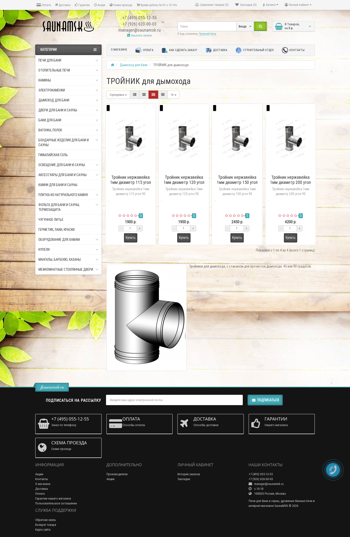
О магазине (119, 49)
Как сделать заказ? (179, 50)
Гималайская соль (53, 155)
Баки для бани (68, 120)
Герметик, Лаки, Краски (56, 229)
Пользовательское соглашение (56, 503)
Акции (39, 474)
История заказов (188, 474)
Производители (117, 474)
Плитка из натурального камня (68, 194)
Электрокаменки (68, 90)
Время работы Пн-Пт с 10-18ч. (157, 5)
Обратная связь (45, 520)
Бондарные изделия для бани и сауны (68, 142)
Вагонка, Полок (68, 130)
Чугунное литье (50, 219)
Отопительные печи (68, 70)
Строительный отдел (255, 50)
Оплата (43, 5)
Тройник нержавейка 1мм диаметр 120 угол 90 (184, 182)
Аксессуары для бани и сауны (68, 174)
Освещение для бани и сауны (68, 164)
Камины (68, 80)
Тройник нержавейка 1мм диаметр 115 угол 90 (130, 182)
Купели (68, 249)
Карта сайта (43, 530)
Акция (99, 5)
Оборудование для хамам (68, 239)
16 (173, 95)
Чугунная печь (207, 34)
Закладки (183, 479)
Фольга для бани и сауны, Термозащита (68, 207)
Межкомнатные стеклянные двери (68, 269)
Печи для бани (68, 60)
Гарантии (82, 5)
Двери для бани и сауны (68, 110)
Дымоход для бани (68, 100)
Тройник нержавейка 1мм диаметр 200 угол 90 (290, 182)
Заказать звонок (139, 35)
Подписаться (265, 400)
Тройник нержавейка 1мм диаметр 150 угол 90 (237, 182)
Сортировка (118, 95)
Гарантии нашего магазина (53, 498)
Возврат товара (45, 525)
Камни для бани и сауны (57, 185)
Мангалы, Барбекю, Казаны (68, 259)
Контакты (293, 50)
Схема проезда (121, 5)
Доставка (62, 5)
